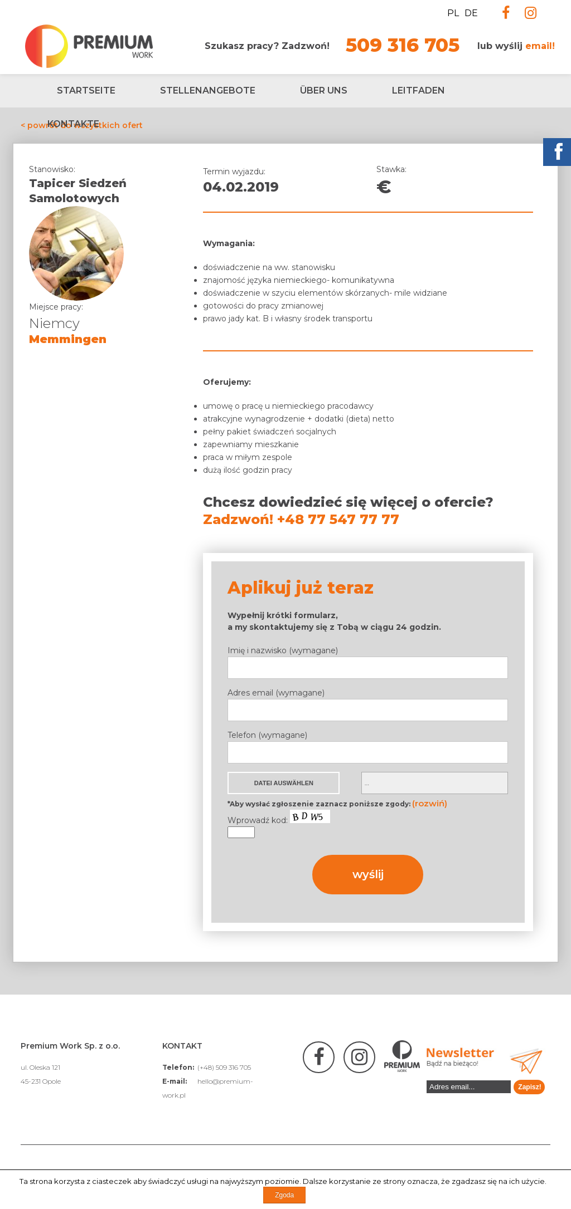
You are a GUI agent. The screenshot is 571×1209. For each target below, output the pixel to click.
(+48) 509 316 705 (224, 1067)
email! (540, 46)
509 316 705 (402, 45)
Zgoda (284, 1195)
